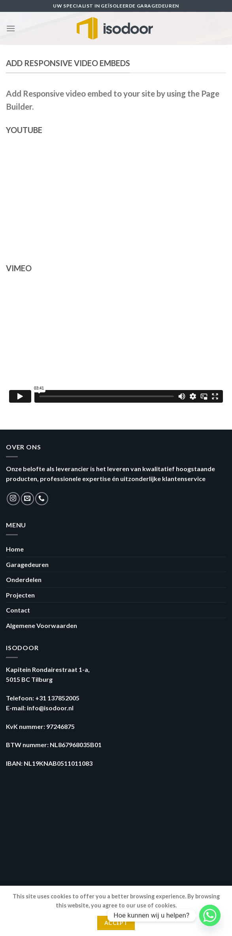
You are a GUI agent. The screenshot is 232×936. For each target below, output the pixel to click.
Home (15, 549)
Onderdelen (23, 579)
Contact (18, 610)
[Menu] (10, 28)
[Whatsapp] (210, 915)
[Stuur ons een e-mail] (27, 498)
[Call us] (41, 498)
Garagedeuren (27, 564)
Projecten (20, 595)
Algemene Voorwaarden (41, 625)
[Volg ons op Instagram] (13, 498)
